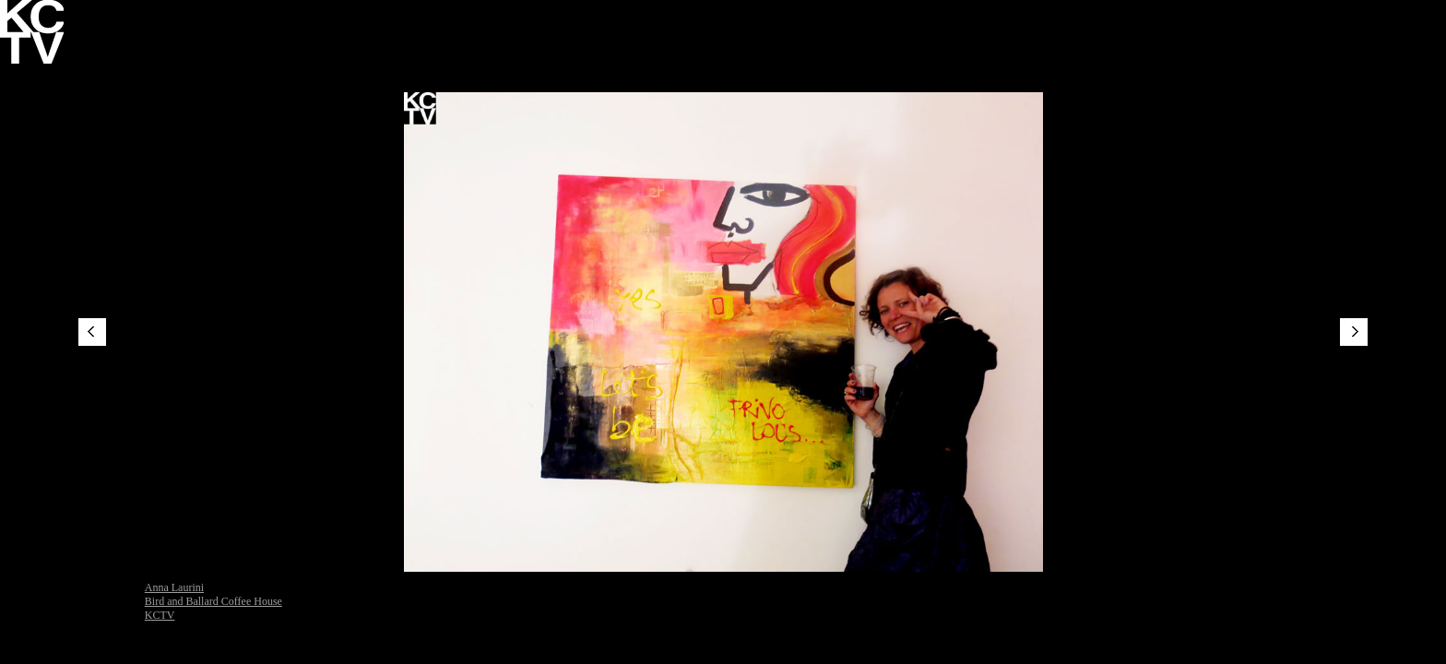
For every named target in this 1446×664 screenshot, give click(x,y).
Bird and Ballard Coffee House (213, 601)
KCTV (160, 615)
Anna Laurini (174, 587)
